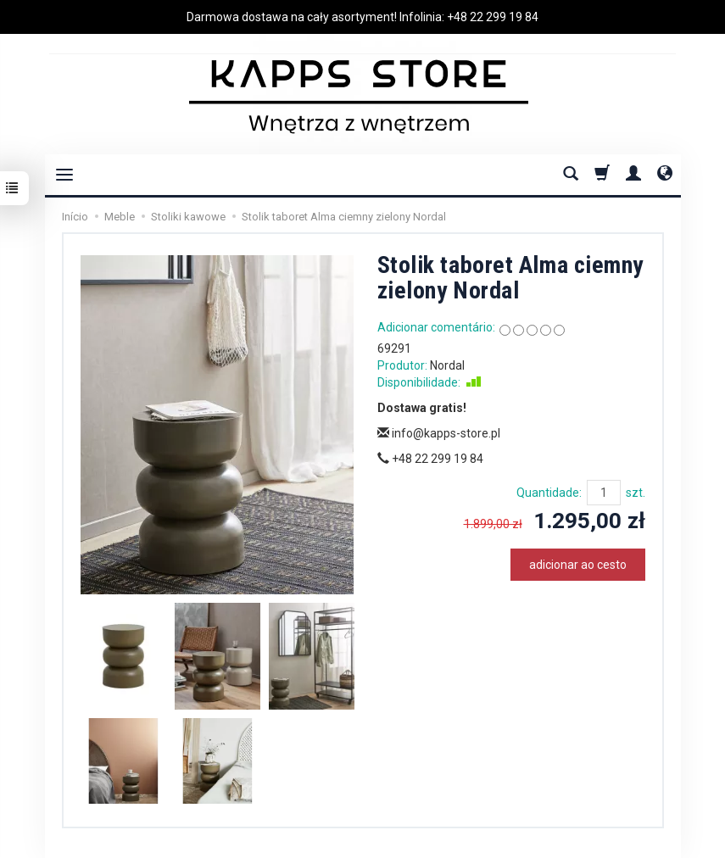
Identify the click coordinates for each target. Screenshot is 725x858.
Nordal (447, 365)
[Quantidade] (604, 492)
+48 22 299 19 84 (492, 17)
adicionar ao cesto (578, 564)
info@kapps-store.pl (438, 433)
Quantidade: (549, 492)
